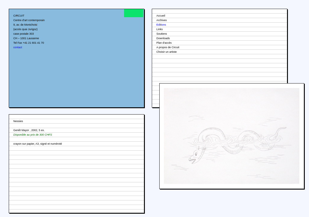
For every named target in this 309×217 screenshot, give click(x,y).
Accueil (160, 15)
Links (159, 29)
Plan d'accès (164, 42)
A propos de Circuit (167, 47)
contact (17, 47)
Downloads (163, 38)
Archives (161, 20)
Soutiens (161, 33)
